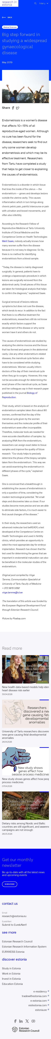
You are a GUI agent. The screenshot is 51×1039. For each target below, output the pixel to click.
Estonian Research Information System (24, 946)
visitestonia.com (37, 1005)
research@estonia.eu (14, 916)
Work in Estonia (11, 973)
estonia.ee (41, 1010)
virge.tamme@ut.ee (12, 592)
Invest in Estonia (11, 978)
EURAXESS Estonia (13, 951)
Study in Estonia (11, 968)
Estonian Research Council (17, 941)
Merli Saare (8, 241)
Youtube (33, 1021)
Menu (42, 3)
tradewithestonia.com (34, 996)
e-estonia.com (38, 1000)
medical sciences (10, 27)
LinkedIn (21, 1021)
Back (7, 17)
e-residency (40, 991)
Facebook (15, 1021)
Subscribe (10, 884)
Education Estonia (12, 983)
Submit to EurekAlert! (14, 924)
